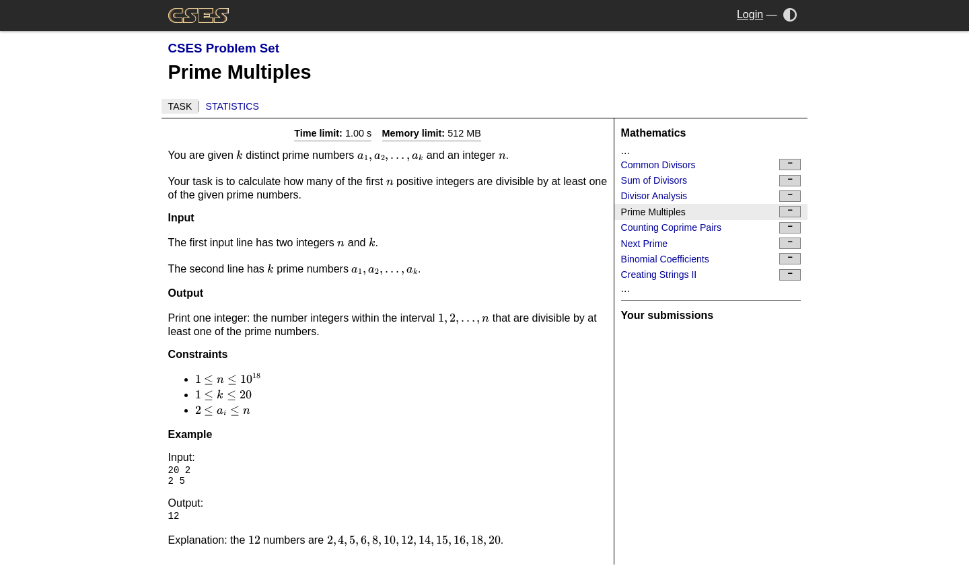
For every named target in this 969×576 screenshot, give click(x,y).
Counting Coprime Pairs (711, 227)
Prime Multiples (711, 211)
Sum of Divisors (711, 180)
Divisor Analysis (711, 196)
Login (750, 14)
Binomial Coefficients (711, 258)
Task (180, 106)
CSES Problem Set (223, 48)
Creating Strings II (711, 275)
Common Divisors (711, 164)
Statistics (232, 106)
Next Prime (711, 243)
